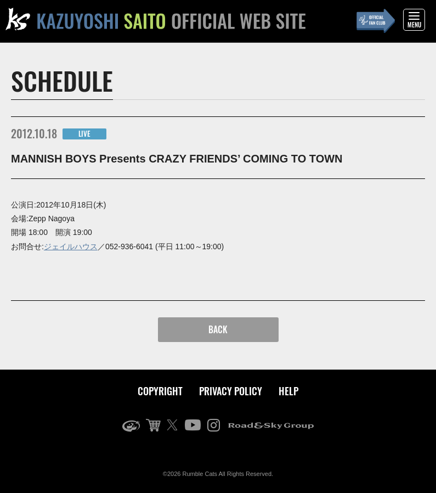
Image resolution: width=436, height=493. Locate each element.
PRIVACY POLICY (230, 391)
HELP (288, 391)
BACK (218, 329)
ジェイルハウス (71, 246)
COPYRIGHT (160, 391)
